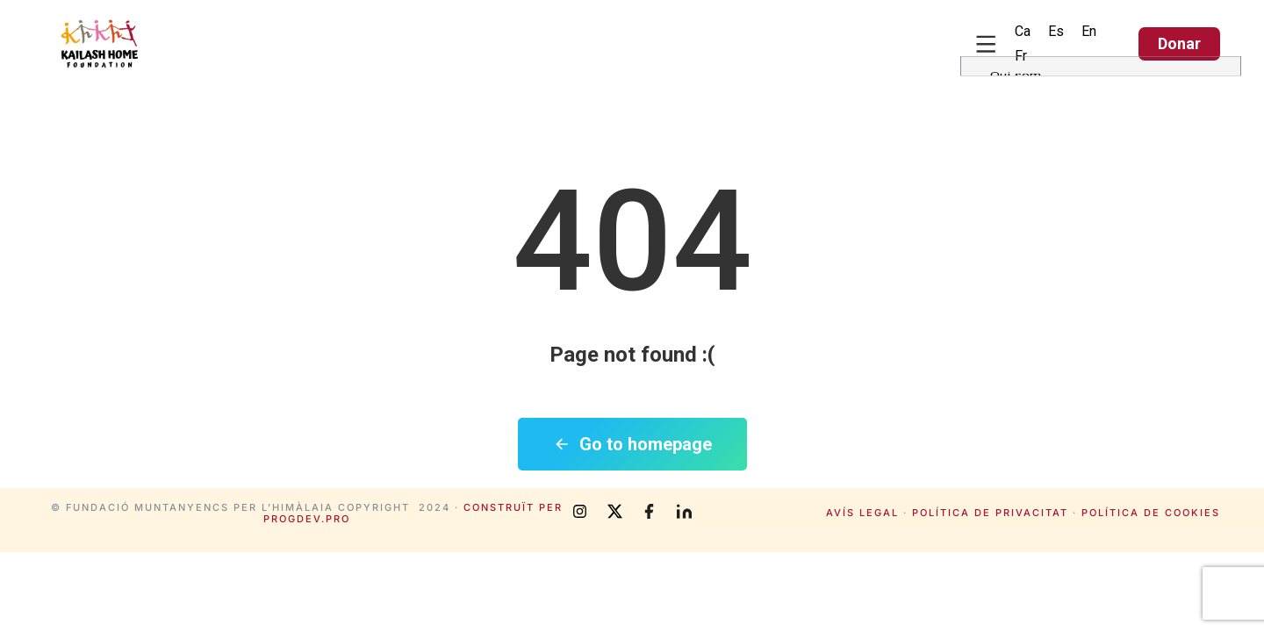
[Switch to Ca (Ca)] (1022, 31)
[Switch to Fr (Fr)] (1021, 56)
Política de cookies (1150, 512)
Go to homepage (632, 444)
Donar (1179, 43)
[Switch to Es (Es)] (1056, 31)
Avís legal (862, 512)
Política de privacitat (990, 512)
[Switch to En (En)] (1089, 31)
